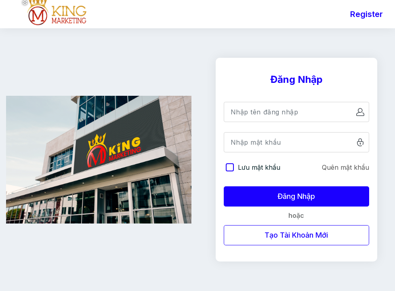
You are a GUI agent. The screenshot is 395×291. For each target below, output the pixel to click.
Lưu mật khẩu (259, 167)
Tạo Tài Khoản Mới (296, 235)
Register (366, 14)
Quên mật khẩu (345, 167)
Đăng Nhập (296, 196)
